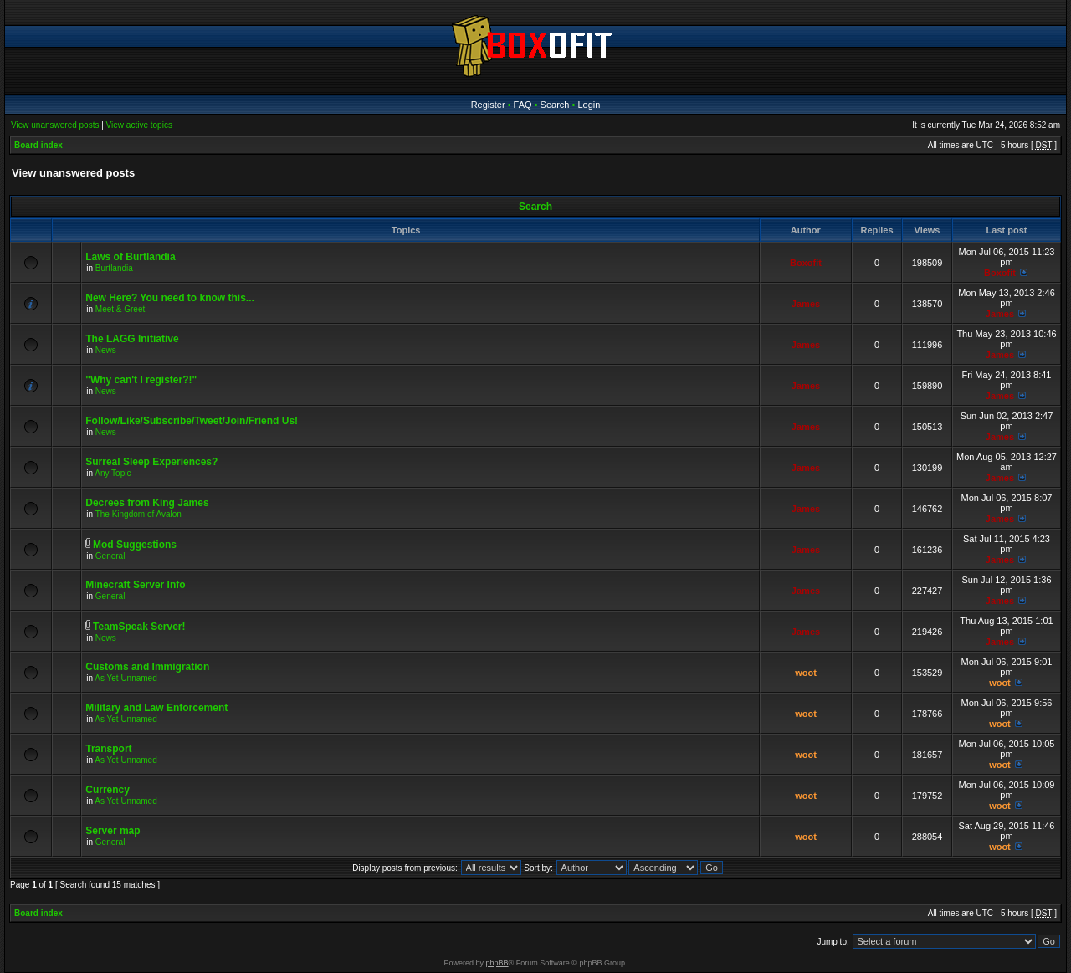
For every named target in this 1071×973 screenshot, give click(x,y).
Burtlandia (114, 268)
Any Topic (113, 473)
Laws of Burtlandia (130, 257)
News (105, 350)
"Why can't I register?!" (141, 380)
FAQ (523, 105)
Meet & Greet (120, 309)
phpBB (497, 963)
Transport (108, 749)
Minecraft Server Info (135, 585)
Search (555, 105)
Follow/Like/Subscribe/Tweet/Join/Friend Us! (191, 421)
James (806, 304)
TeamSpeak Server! (139, 626)
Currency (107, 790)
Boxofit (806, 263)
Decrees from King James (146, 503)
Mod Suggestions (135, 545)
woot (806, 673)
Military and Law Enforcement (156, 708)
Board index (38, 145)
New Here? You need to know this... (169, 298)
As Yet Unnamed (126, 678)
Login (588, 105)
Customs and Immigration (147, 667)
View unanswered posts (55, 125)
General (110, 556)
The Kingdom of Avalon (138, 514)
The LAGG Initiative (131, 339)
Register (488, 105)
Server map (112, 831)
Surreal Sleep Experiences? (151, 462)
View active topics (139, 125)
